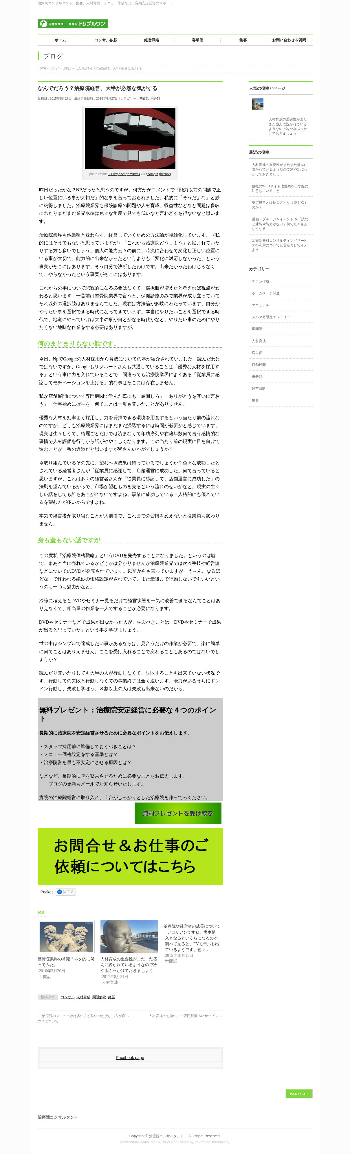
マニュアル (260, 305)
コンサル (68, 997)
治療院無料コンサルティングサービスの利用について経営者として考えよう (279, 245)
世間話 (144, 98)
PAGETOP (299, 1094)
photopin (152, 174)
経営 (111, 997)
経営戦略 (259, 389)
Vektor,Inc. (203, 1142)
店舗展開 (259, 365)
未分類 (155, 98)
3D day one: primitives (124, 174)
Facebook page (130, 1057)
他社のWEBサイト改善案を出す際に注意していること (280, 188)
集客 (255, 400)
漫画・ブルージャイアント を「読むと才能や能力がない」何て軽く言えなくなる (280, 223)
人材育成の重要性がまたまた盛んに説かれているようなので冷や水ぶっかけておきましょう (128, 965)
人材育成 (83, 997)
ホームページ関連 (266, 293)
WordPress (148, 1142)
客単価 (257, 353)
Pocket (47, 892)
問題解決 (99, 997)
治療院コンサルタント (168, 1136)
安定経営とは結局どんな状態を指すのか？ (279, 205)
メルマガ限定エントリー (271, 317)
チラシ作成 (260, 281)
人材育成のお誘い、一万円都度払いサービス (186, 1016)
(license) (165, 174)
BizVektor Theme (175, 1142)
